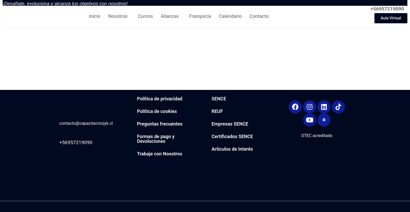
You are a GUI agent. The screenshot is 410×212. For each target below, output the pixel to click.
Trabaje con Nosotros (159, 153)
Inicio (94, 16)
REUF (217, 111)
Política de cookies (157, 111)
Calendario (230, 16)
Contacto (259, 16)
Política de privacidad (159, 98)
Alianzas (170, 16)
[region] (342, 41)
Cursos (145, 16)
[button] (119, 16)
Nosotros (118, 16)
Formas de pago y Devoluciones (155, 139)
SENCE (219, 98)
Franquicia (200, 16)
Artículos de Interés (232, 149)
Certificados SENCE (232, 136)
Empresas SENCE (230, 124)
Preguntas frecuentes (160, 124)
